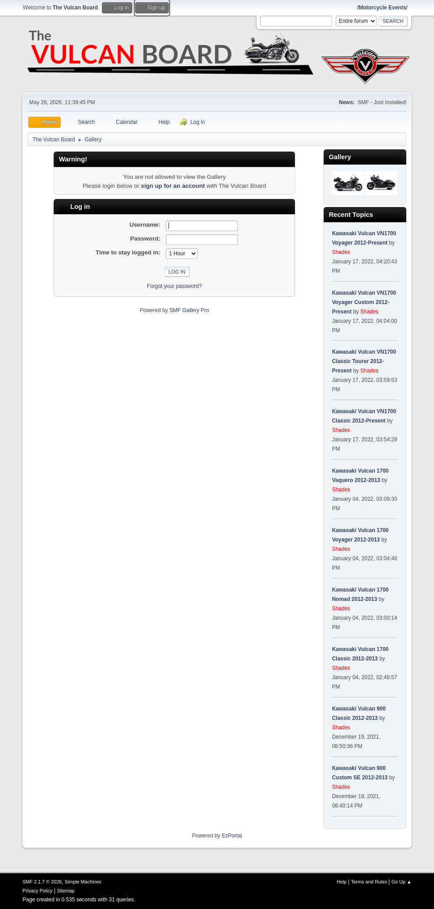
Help (341, 881)
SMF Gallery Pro (189, 310)
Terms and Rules (369, 881)
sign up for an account (173, 185)
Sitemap (66, 890)
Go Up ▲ (402, 881)
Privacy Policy (37, 890)
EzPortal (232, 836)
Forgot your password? (174, 286)
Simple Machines (83, 881)
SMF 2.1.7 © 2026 (42, 881)
